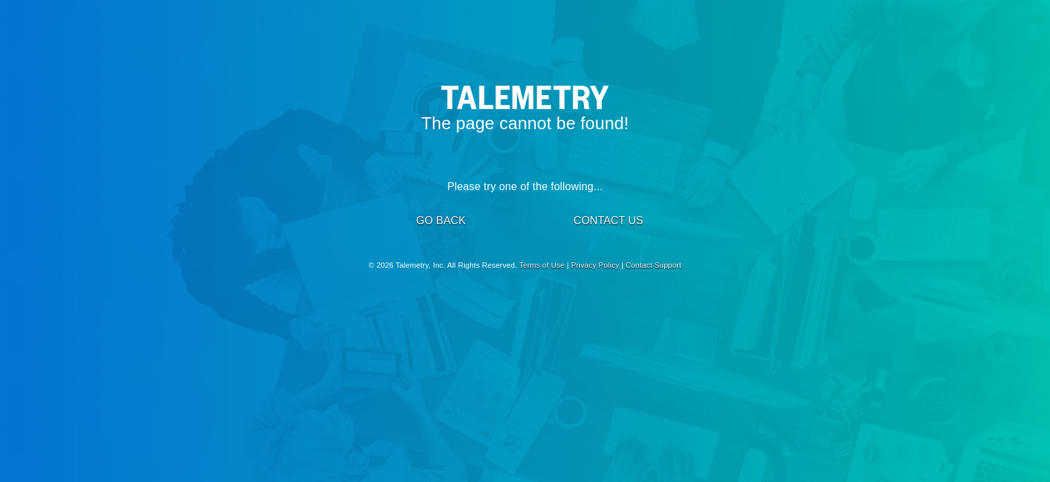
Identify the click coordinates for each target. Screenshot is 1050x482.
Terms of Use (542, 265)
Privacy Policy (595, 265)
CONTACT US (608, 220)
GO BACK (440, 220)
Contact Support (653, 265)
